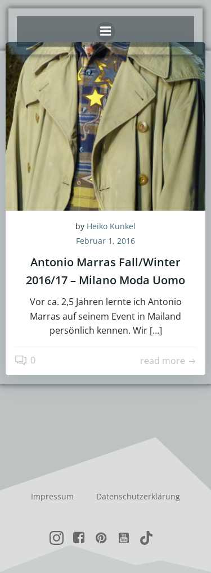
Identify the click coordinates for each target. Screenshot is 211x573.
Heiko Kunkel (111, 226)
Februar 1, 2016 (105, 240)
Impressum (52, 496)
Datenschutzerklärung (138, 496)
